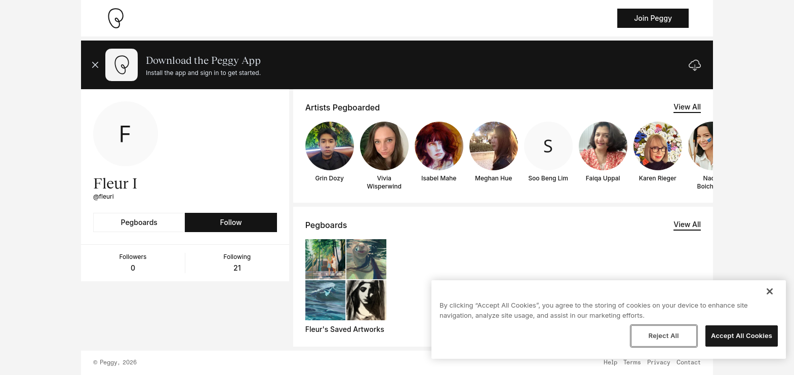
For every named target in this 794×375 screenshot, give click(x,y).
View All (687, 106)
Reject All (663, 335)
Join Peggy (653, 18)
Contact (689, 363)
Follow (231, 222)
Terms (632, 363)
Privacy (658, 363)
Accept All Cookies (741, 335)
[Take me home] (115, 18)
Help (610, 363)
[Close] (770, 291)
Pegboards (139, 222)
